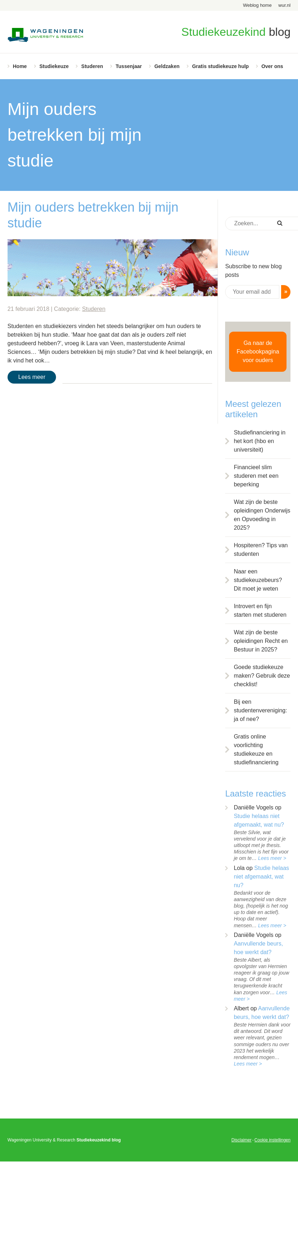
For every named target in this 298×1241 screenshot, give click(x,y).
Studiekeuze (54, 66)
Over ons (272, 66)
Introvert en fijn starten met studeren (260, 610)
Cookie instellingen (272, 1140)
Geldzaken (167, 66)
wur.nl (284, 5)
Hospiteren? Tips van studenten (261, 549)
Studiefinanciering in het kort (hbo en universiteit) (259, 441)
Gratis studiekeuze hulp (220, 66)
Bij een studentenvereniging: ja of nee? (260, 710)
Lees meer (32, 377)
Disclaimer (241, 1140)
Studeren (92, 66)
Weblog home (257, 5)
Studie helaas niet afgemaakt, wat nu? (261, 876)
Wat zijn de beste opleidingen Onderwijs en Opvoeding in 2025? (262, 515)
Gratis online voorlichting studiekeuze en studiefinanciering (256, 749)
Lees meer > (272, 858)
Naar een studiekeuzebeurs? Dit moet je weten (258, 580)
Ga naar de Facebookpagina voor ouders (258, 351)
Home (20, 66)
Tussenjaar (129, 66)
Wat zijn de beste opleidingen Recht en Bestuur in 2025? (261, 641)
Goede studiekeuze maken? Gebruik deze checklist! (262, 675)
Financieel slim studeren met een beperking (256, 475)
